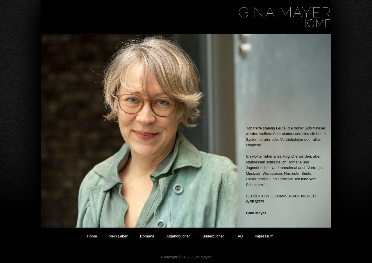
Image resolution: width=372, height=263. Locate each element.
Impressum (264, 236)
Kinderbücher (212, 236)
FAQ (239, 236)
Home (92, 236)
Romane (147, 236)
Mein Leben (118, 236)
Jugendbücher (178, 236)
